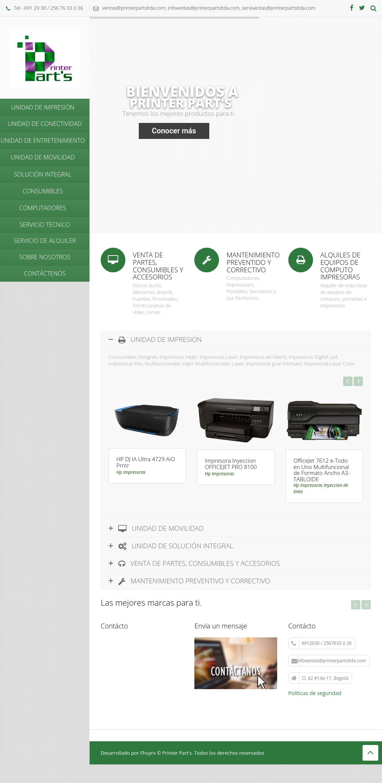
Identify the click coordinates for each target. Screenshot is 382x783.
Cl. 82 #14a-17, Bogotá (319, 678)
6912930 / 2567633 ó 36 (321, 643)
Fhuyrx (148, 752)
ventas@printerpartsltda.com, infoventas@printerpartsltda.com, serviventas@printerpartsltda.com (202, 7)
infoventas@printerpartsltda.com (328, 661)
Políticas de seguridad (314, 693)
